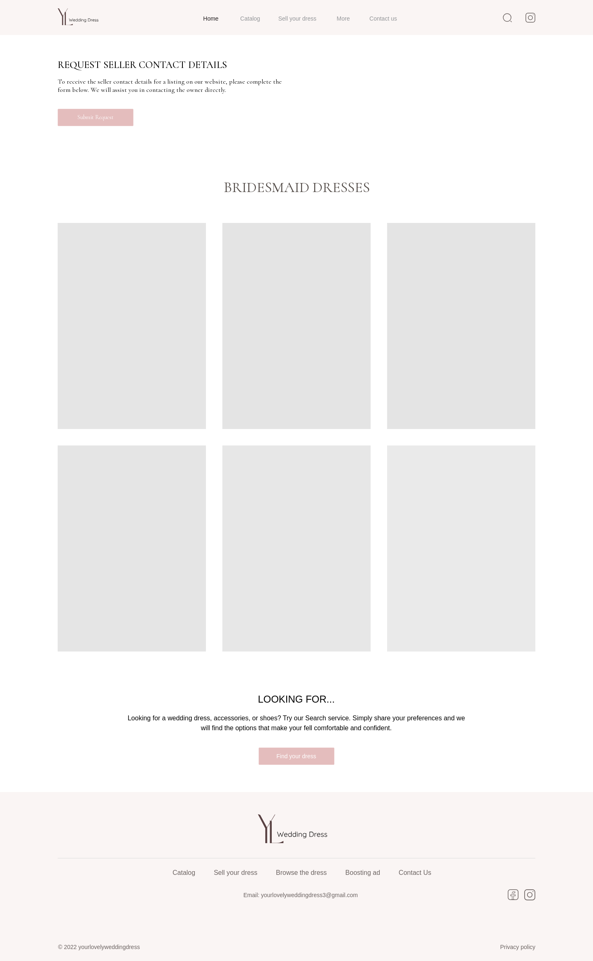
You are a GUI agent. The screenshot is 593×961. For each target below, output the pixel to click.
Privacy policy (517, 947)
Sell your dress (235, 872)
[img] (80, 16)
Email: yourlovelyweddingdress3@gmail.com (300, 895)
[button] (95, 117)
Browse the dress (301, 872)
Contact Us (415, 872)
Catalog (184, 872)
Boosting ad (363, 872)
